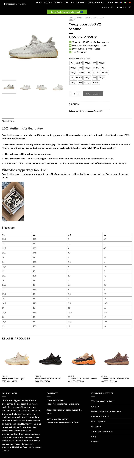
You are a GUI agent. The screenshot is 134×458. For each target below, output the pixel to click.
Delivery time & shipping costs (106, 411)
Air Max (81, 2)
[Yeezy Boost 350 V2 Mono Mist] (116, 358)
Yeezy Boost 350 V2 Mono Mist (115, 379)
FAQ (93, 436)
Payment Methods (100, 416)
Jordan (69, 2)
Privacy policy (98, 421)
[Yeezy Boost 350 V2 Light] (17, 358)
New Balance (96, 2)
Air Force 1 (107, 7)
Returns (95, 406)
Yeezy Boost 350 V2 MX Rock (48, 379)
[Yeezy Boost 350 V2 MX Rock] (50, 358)
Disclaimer (96, 426)
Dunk (58, 2)
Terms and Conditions (102, 431)
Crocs (110, 2)
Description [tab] (8, 121)
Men (88, 18)
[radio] (71, 63)
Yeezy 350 (97, 18)
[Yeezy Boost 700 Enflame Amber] (83, 358)
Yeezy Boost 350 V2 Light (13, 379)
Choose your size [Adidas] (79, 59)
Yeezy (48, 2)
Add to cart (93, 93)
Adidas (80, 18)
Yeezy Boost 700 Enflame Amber (82, 379)
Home (39, 2)
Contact (95, 441)
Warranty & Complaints (103, 401)
